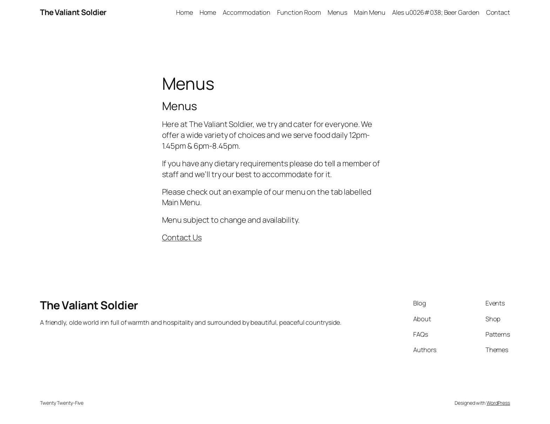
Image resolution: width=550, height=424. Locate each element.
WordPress (498, 402)
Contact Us (182, 237)
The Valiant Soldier (73, 12)
